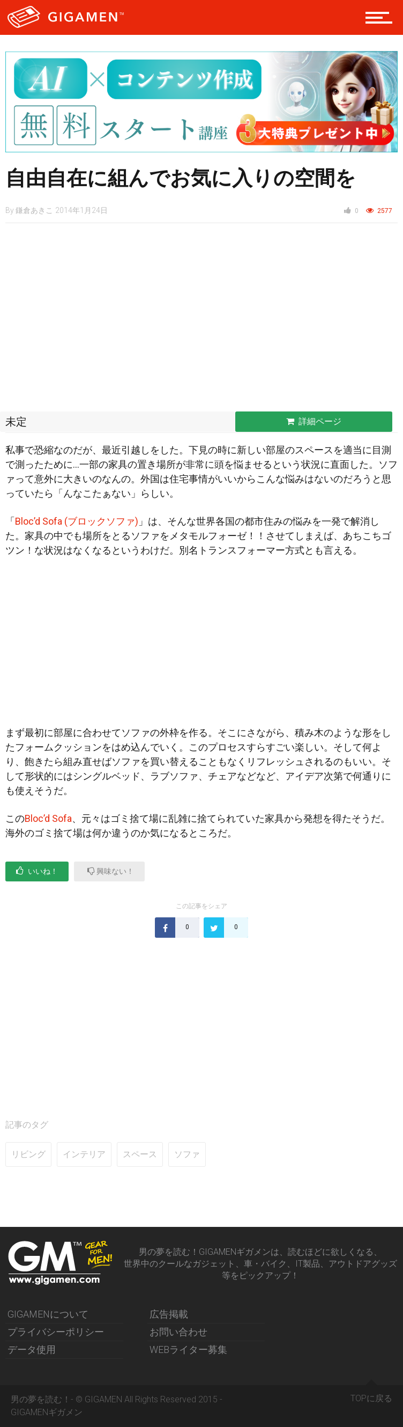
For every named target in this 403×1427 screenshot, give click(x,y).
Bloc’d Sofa (48, 818)
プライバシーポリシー (56, 1331)
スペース (140, 1154)
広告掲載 (169, 1314)
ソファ (187, 1154)
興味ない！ (110, 871)
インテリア (84, 1154)
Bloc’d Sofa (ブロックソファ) (76, 521)
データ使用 (32, 1349)
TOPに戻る (371, 1394)
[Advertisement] (201, 320)
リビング (28, 1154)
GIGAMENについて (48, 1314)
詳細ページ (313, 421)
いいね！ (37, 871)
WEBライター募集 (188, 1349)
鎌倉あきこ (34, 210)
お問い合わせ (178, 1331)
